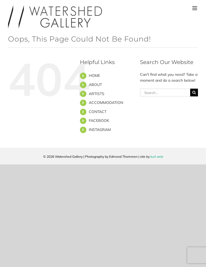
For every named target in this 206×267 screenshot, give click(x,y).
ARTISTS (96, 93)
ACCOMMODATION (106, 102)
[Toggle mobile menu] (195, 8)
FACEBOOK (99, 120)
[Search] (194, 92)
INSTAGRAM (100, 129)
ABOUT (95, 84)
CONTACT (97, 111)
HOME (94, 75)
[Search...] (165, 92)
